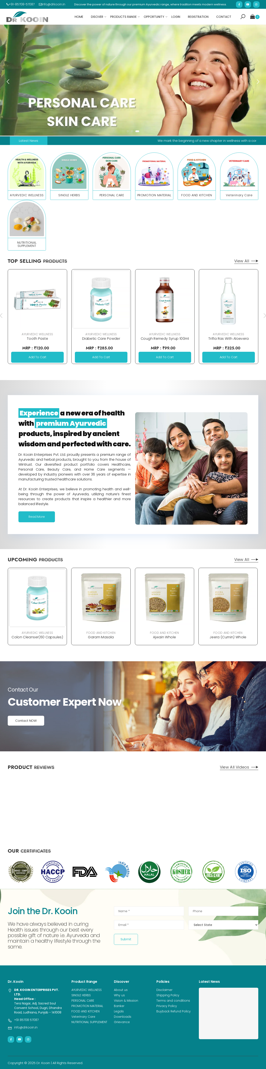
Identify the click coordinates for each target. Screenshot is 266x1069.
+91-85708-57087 (20, 4)
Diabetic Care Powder (101, 338)
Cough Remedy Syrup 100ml (165, 338)
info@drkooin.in (52, 4)
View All (246, 261)
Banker (119, 1006)
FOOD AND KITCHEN (196, 195)
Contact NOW (26, 720)
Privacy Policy (166, 1006)
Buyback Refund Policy (173, 1011)
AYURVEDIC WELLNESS (27, 195)
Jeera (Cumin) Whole (228, 637)
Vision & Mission (126, 1000)
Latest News (28, 140)
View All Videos (239, 767)
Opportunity (154, 17)
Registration (198, 17)
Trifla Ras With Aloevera (228, 338)
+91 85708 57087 (26, 1020)
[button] (242, 16)
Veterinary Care (239, 195)
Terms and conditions (173, 1000)
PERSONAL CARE (112, 195)
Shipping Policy (167, 995)
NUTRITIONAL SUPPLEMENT (27, 244)
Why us (119, 995)
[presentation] (8, 81)
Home (79, 17)
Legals (119, 1011)
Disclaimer (164, 990)
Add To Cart (37, 357)
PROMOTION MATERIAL (154, 195)
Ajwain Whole (164, 637)
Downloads (122, 1017)
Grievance (122, 1022)
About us (121, 990)
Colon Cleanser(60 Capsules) (37, 637)
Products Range (123, 17)
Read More (37, 517)
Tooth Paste (37, 338)
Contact (223, 17)
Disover (97, 17)
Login (175, 17)
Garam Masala (101, 637)
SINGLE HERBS (69, 195)
